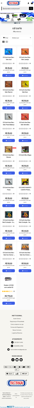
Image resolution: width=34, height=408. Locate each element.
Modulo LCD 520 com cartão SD (9, 286)
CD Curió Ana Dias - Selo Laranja (25, 58)
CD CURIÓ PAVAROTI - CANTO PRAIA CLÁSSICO (25, 189)
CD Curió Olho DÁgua (25, 155)
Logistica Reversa (17, 333)
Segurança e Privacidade (17, 321)
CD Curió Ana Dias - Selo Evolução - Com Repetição (8, 221)
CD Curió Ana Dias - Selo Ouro (25, 91)
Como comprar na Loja (17, 324)
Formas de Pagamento (17, 327)
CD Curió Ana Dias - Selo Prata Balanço (8, 123)
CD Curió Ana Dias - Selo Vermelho (25, 123)
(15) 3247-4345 (17, 342)
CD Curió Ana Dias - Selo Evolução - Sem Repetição (25, 221)
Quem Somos (17, 318)
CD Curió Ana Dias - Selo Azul (8, 58)
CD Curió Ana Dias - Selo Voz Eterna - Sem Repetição (8, 254)
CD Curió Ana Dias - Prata (8, 188)
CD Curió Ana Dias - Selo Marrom (8, 91)
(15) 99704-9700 (17, 346)
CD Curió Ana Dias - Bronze (8, 156)
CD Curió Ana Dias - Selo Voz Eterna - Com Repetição (25, 254)
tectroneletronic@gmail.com (17, 349)
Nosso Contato (17, 330)
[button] (15, 23)
